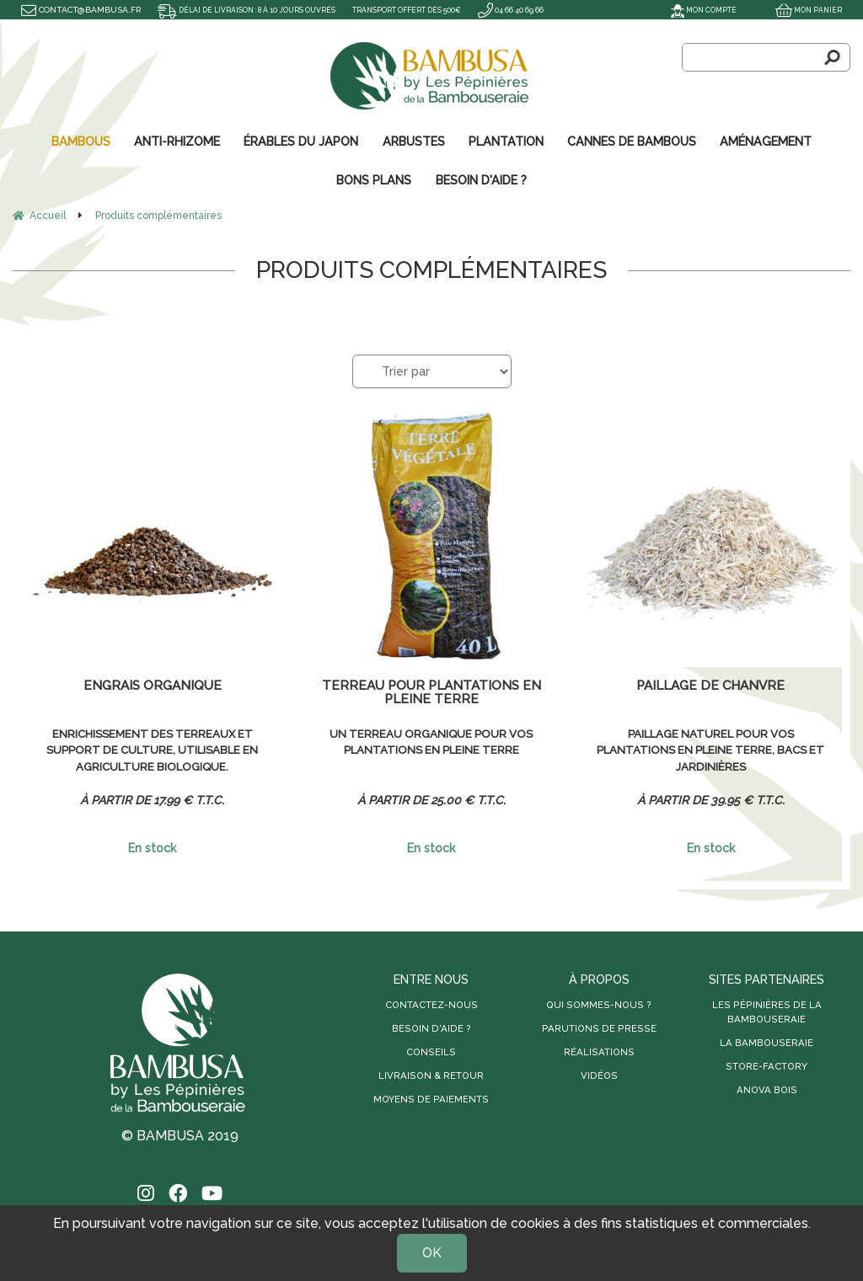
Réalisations (599, 1050)
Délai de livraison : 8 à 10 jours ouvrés (260, 9)
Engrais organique (152, 685)
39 (746, 798)
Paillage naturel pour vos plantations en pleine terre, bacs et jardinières (710, 750)
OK (432, 1253)
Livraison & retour (431, 1074)
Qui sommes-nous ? (598, 1003)
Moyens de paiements (431, 1097)
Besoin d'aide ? (431, 1027)
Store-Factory (766, 1064)
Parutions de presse (599, 1027)
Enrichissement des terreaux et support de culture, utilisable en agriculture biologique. (152, 750)
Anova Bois (767, 1088)
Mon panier (806, 9)
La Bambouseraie (766, 1041)
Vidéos (599, 1074)
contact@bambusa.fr (81, 9)
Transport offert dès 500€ (442, 9)
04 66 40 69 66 (558, 9)
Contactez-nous (431, 1003)
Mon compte (695, 9)
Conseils (431, 1050)
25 (466, 798)
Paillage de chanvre (710, 685)
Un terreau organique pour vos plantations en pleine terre (431, 741)
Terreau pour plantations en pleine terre (431, 691)
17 (187, 798)
